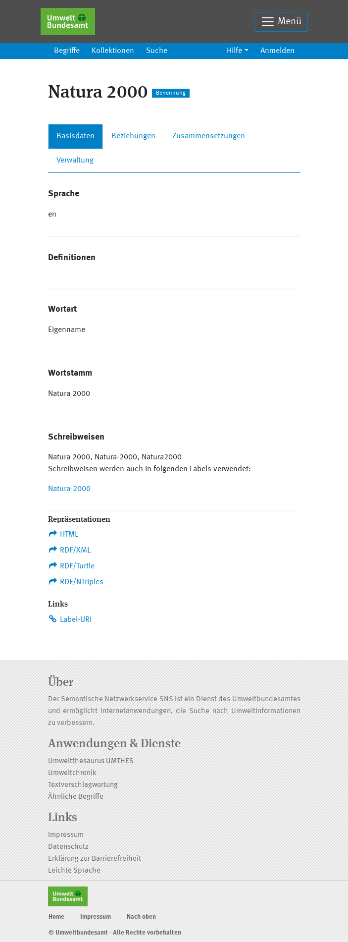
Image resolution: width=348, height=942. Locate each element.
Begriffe (67, 51)
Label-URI (70, 619)
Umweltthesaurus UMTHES (91, 761)
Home (56, 917)
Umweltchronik (72, 773)
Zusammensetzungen (208, 136)
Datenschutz (68, 847)
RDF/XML (69, 550)
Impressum (66, 835)
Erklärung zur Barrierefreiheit (94, 859)
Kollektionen (113, 51)
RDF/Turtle (71, 565)
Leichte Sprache (74, 871)
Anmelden (277, 51)
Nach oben (141, 917)
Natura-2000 (69, 489)
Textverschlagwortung (83, 785)
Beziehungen (133, 136)
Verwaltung (75, 161)
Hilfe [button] (234, 51)
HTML (63, 534)
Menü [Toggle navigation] (280, 21)
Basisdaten (75, 136)
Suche (156, 51)
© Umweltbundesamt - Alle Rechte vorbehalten (115, 933)
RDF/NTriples (76, 581)
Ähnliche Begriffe (75, 797)
